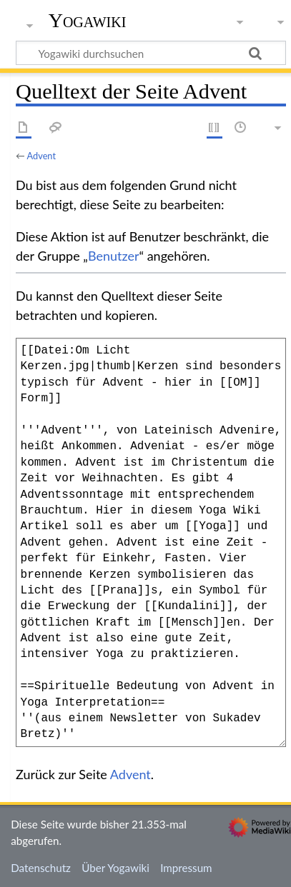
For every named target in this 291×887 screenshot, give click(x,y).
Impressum (186, 867)
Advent (41, 155)
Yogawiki (88, 21)
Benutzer (113, 256)
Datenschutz (41, 867)
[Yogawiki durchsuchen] (150, 52)
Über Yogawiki (115, 867)
